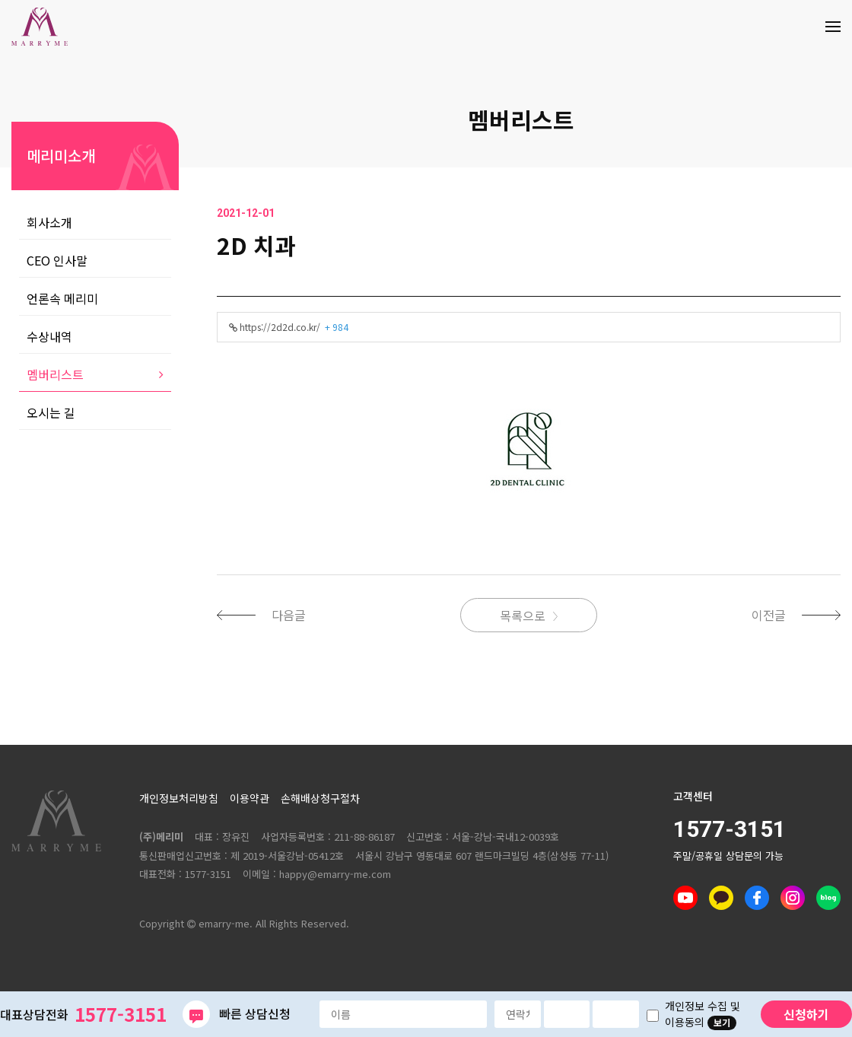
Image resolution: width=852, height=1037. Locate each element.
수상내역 (49, 336)
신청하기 (806, 1014)
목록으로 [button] (522, 615)
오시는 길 (51, 412)
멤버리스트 (521, 119)
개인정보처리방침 (178, 798)
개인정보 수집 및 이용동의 (702, 1014)
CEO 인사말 (57, 260)
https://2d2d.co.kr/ (288, 326)
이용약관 (249, 798)
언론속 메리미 (62, 298)
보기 (722, 1022)
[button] (268, 615)
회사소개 (49, 222)
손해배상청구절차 (320, 798)
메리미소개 (61, 156)
